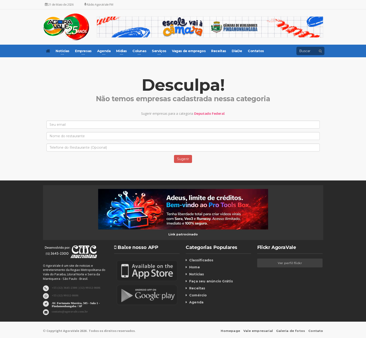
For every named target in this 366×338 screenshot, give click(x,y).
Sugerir (183, 159)
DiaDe (237, 51)
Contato (316, 331)
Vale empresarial (259, 331)
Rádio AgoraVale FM (98, 4)
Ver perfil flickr (290, 263)
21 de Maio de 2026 (59, 4)
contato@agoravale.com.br (69, 311)
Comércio (197, 295)
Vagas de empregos (189, 51)
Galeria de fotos (291, 331)
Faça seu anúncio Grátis (210, 281)
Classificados (201, 260)
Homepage (232, 331)
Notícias (196, 274)
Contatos (256, 51)
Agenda (196, 302)
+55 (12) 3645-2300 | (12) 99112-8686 (75, 287)
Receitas (218, 51)
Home (194, 267)
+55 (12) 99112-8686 (65, 295)
